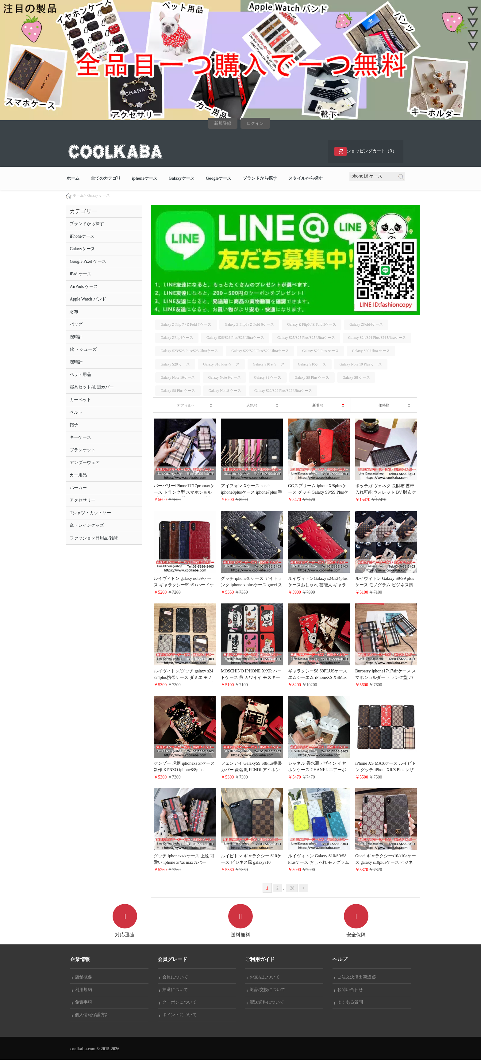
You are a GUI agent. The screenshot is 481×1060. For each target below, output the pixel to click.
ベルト (76, 412)
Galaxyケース (181, 178)
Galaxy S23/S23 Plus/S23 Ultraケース (189, 351)
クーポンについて (178, 1002)
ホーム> (79, 195)
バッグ (76, 324)
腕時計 (76, 337)
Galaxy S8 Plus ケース (177, 391)
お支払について (263, 977)
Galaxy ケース (98, 195)
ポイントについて (178, 1015)
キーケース (80, 437)
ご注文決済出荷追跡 (355, 977)
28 (292, 888)
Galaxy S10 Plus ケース (221, 364)
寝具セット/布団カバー (92, 387)
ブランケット (82, 450)
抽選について (173, 990)
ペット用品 (80, 375)
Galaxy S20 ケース (175, 364)
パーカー (78, 488)
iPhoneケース (82, 236)
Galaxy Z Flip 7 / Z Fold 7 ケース (185, 325)
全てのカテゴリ (106, 178)
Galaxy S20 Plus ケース (320, 351)
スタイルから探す (305, 178)
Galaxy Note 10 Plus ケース (361, 364)
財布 (74, 312)
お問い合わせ (348, 990)
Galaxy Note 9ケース (224, 378)
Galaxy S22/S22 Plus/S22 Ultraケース (260, 351)
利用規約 (82, 990)
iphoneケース (144, 178)
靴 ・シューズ (83, 349)
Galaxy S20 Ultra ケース (371, 351)
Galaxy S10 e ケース (269, 364)
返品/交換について (266, 990)
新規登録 (222, 123)
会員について (173, 977)
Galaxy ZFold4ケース (366, 325)
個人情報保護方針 (90, 1015)
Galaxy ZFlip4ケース (176, 338)
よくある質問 (348, 1002)
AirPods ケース (84, 287)
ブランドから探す (260, 178)
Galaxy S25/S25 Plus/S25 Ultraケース (306, 338)
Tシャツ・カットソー (90, 513)
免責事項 (82, 1002)
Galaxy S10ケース (312, 364)
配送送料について (265, 1002)
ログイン (255, 123)
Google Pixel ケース (88, 261)
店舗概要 (82, 977)
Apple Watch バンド (88, 299)
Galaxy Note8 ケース (225, 391)
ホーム (73, 178)
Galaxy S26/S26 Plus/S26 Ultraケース (235, 338)
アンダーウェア (85, 463)
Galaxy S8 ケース (356, 378)
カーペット (80, 400)
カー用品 (78, 475)
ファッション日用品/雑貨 (94, 538)
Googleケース (219, 178)
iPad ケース (80, 274)
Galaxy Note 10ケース (177, 378)
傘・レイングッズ (87, 525)
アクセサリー (82, 500)
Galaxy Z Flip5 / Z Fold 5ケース (311, 325)
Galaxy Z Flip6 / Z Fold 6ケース (249, 325)
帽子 (74, 425)
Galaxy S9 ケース (267, 378)
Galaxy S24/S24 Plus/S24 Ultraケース (377, 338)
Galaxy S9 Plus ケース (311, 378)
